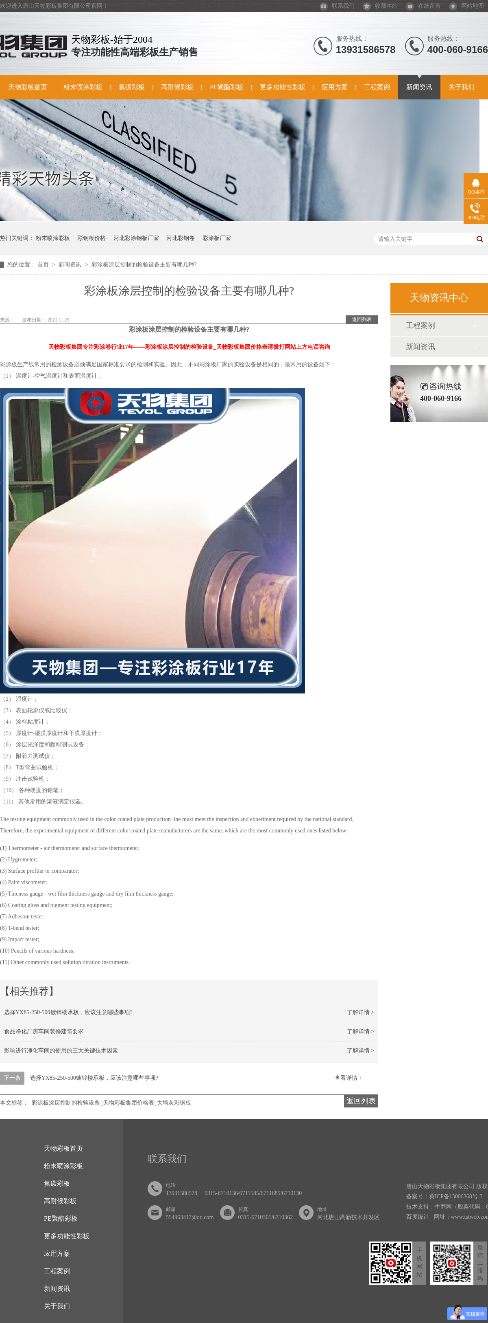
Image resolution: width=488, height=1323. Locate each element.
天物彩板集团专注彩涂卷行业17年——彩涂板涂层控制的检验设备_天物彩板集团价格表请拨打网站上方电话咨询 (189, 347)
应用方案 (335, 87)
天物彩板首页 (27, 87)
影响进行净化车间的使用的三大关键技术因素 (61, 1051)
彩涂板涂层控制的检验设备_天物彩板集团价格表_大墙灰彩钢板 (111, 1103)
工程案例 (377, 87)
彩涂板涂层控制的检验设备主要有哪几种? (144, 265)
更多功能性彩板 (282, 87)
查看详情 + (348, 1078)
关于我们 (462, 87)
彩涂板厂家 (217, 238)
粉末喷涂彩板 (82, 87)
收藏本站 (380, 6)
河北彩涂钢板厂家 (136, 238)
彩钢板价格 (91, 238)
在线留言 (423, 6)
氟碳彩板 (132, 87)
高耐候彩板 (177, 87)
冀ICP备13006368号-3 (455, 1196)
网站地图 (466, 6)
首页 (43, 265)
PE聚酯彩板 (227, 87)
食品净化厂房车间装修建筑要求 (44, 1031)
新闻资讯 (419, 87)
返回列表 (362, 319)
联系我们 (337, 6)
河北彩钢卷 (180, 238)
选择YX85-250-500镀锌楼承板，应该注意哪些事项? (68, 1012)
